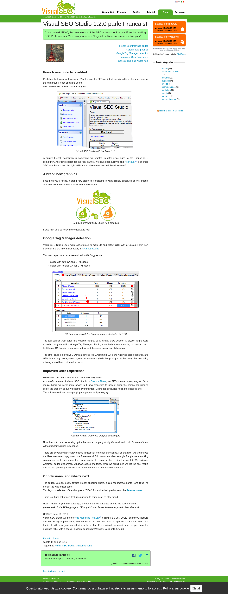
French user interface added (133, 46)
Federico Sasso (51, 538)
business (166, 81)
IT (185, 1)
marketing (166, 90)
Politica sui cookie (176, 588)
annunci (165, 78)
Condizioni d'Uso (178, 579)
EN (179, 1)
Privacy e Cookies (161, 579)
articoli (164, 68)
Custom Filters (98, 381)
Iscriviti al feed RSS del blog (171, 111)
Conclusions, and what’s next (133, 61)
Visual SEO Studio (64, 545)
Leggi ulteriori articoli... (54, 571)
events (165, 93)
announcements (84, 545)
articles (165, 84)
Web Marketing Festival (86, 518)
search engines (169, 87)
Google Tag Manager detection (132, 53)
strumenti (166, 96)
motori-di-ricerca (169, 99)
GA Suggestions (90, 248)
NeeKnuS (130, 162)
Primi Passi (181, 54)
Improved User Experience (134, 57)
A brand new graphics (137, 49)
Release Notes (134, 490)
